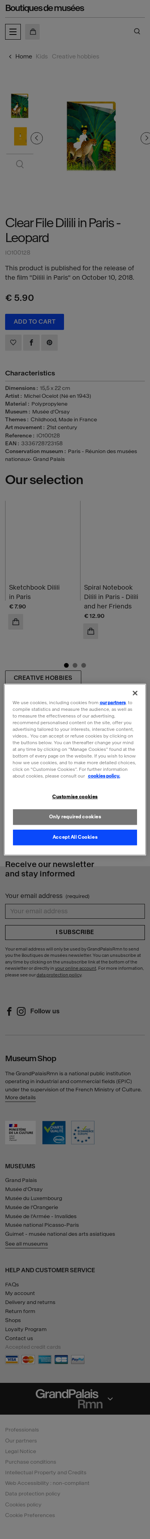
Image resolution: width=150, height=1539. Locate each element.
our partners (113, 702)
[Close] (135, 692)
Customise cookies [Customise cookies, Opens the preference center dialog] (75, 796)
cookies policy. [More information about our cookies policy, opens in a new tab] (104, 776)
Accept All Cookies (75, 837)
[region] (75, 769)
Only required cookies (75, 816)
